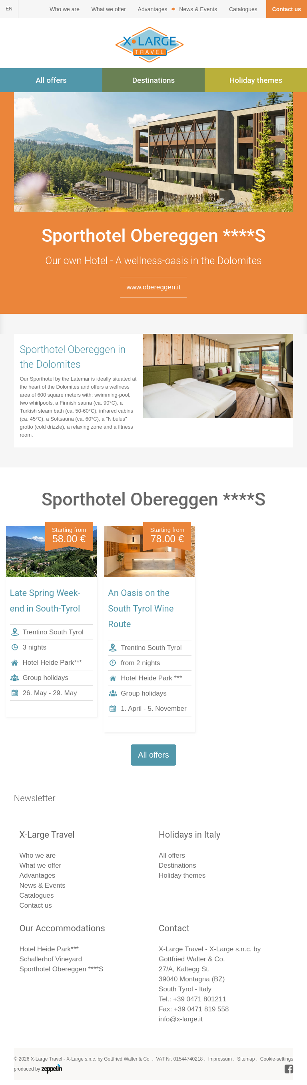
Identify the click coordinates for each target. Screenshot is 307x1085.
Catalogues (243, 9)
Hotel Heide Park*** (49, 949)
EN (9, 9)
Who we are (65, 9)
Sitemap (246, 1059)
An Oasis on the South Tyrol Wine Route (140, 608)
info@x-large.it (181, 1019)
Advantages (152, 9)
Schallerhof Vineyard (51, 959)
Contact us (286, 9)
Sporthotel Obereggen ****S (62, 969)
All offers (51, 80)
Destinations (153, 80)
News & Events (198, 9)
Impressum (220, 1059)
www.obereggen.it (153, 287)
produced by (38, 1069)
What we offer (109, 9)
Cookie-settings (276, 1059)
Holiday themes (255, 80)
